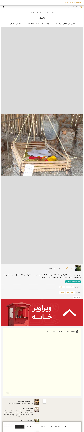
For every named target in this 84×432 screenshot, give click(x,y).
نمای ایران (48, 12)
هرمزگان (62, 287)
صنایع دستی (33, 12)
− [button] (44, 402)
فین (68, 292)
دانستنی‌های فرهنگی (41, 12)
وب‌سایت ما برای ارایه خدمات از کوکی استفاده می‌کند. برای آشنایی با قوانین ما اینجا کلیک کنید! (48, 427)
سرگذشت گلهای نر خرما (27, 421)
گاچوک (42, 18)
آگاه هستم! (19, 427)
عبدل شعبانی (70, 268)
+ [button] (44, 400)
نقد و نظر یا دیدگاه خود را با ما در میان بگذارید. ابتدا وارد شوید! (42, 362)
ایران (53, 12)
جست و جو (3, 7)
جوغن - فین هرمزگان (27, 409)
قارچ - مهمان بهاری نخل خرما (25, 401)
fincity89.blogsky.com (74, 282)
